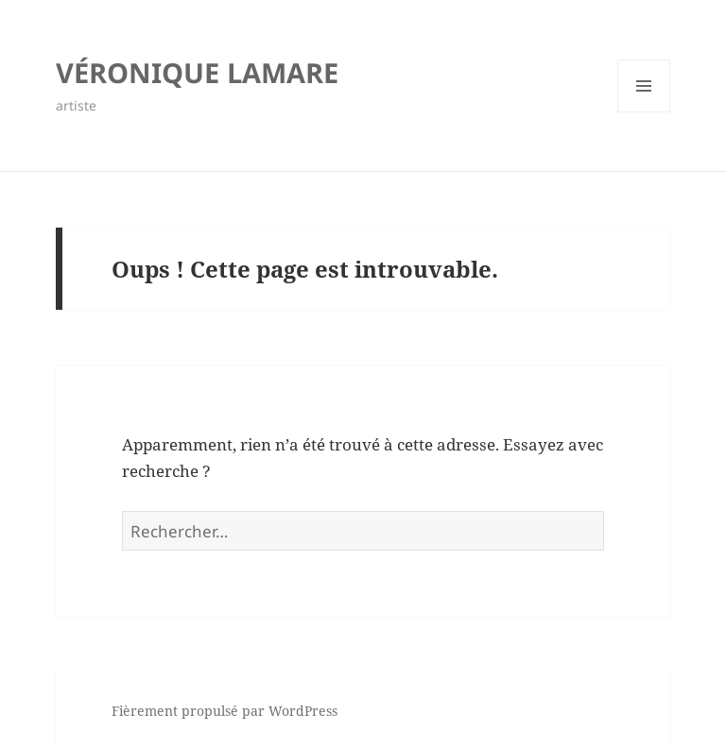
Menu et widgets (644, 111)
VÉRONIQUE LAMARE (197, 72)
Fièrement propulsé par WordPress (224, 711)
